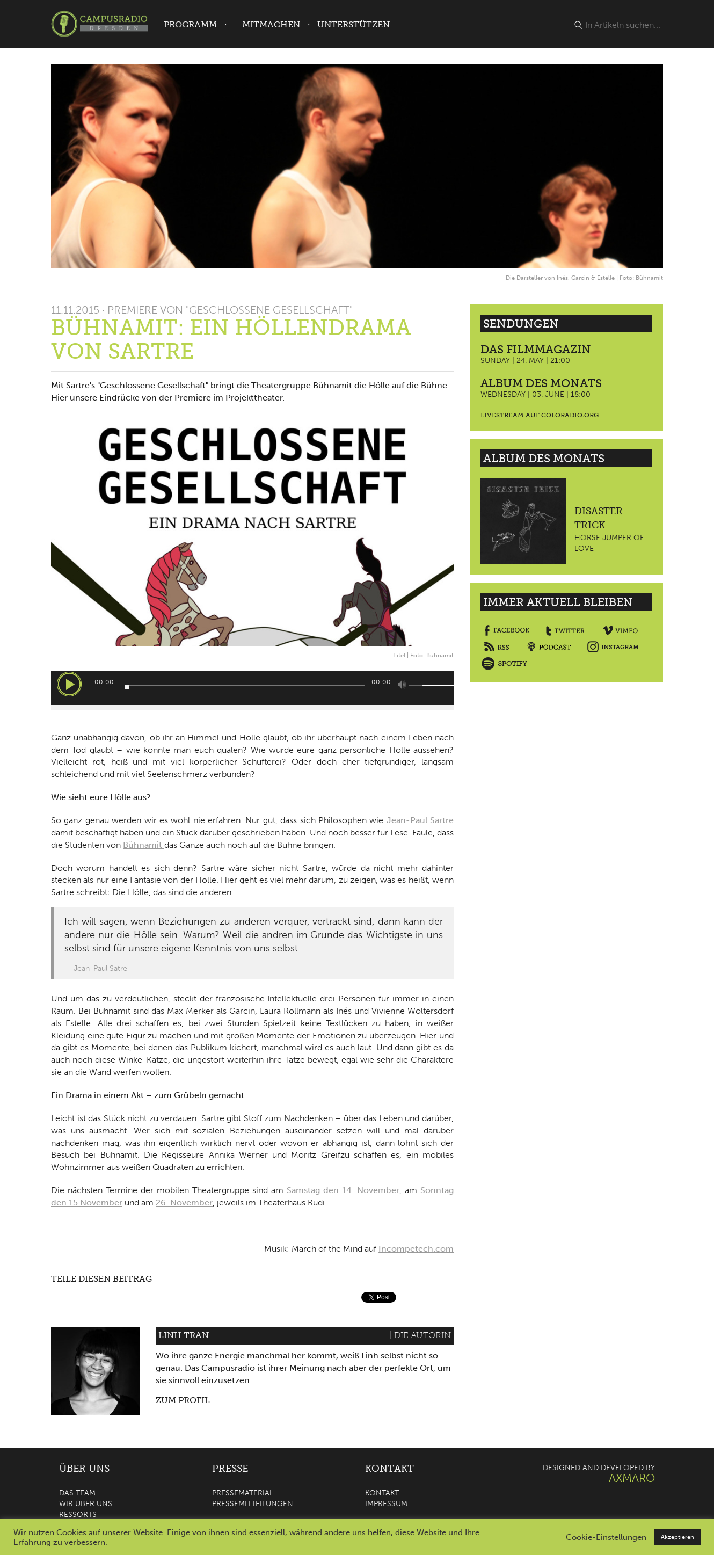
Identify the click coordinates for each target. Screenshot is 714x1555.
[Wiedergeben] (69, 684)
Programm (190, 24)
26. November (184, 1202)
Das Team (77, 1493)
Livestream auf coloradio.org (539, 415)
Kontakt (382, 1493)
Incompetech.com (416, 1249)
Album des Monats (541, 383)
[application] (252, 688)
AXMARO (632, 1478)
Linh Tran (183, 1335)
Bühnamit (143, 845)
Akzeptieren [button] (677, 1537)
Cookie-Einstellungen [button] (606, 1537)
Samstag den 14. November (343, 1190)
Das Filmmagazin (535, 349)
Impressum (386, 1503)
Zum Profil (183, 1400)
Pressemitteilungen (252, 1503)
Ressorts (78, 1514)
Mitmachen (271, 24)
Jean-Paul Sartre (420, 820)
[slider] (245, 685)
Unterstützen (353, 24)
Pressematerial (242, 1493)
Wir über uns (85, 1503)
